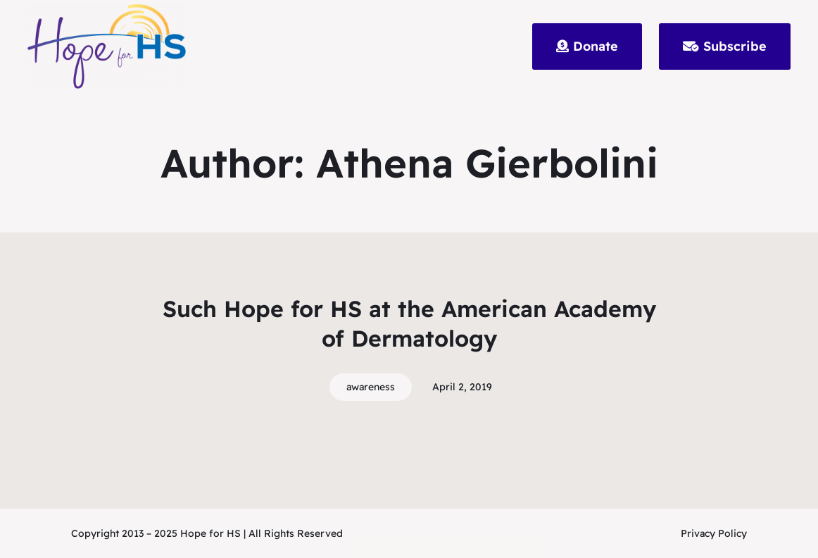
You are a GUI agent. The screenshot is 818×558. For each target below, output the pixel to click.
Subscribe (725, 46)
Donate (587, 46)
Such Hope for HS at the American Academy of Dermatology (409, 323)
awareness (370, 386)
